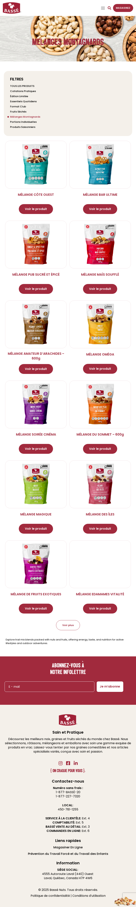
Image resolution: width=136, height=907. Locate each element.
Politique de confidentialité (50, 896)
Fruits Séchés (18, 111)
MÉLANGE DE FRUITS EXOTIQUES (36, 594)
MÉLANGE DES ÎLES (100, 514)
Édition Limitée (19, 96)
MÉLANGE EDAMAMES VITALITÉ (100, 594)
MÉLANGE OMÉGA (100, 354)
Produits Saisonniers (22, 127)
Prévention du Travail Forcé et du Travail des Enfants (68, 854)
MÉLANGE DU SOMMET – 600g (100, 434)
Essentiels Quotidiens (23, 101)
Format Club (18, 106)
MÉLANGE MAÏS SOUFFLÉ (100, 274)
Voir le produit (36, 209)
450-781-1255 (68, 809)
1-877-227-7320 (68, 796)
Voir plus (68, 625)
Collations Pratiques (23, 91)
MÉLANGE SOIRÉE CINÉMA (36, 434)
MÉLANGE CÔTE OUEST (36, 194)
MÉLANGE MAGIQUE (35, 514)
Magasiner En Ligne (68, 847)
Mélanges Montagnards (25, 117)
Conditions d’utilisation (89, 896)
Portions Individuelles (23, 122)
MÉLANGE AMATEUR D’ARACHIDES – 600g (36, 356)
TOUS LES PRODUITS (22, 86)
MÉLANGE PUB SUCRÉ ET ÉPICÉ (36, 274)
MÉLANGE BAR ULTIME (100, 194)
